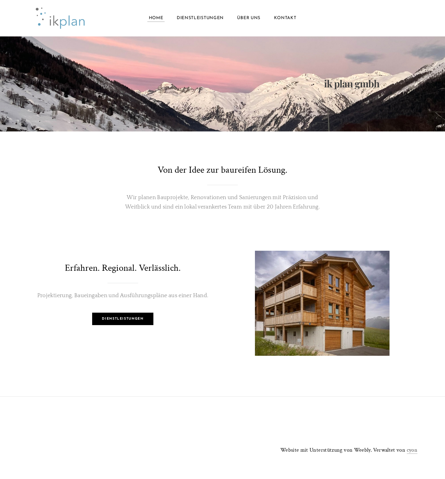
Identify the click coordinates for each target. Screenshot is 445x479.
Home (156, 18)
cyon (412, 450)
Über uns (248, 18)
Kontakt (285, 18)
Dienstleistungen (200, 18)
